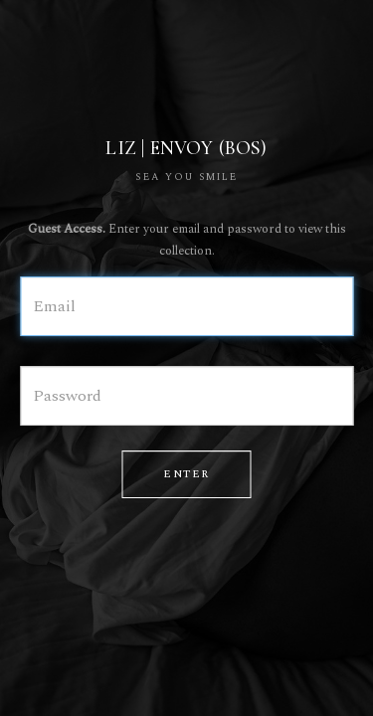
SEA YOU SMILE (186, 177)
